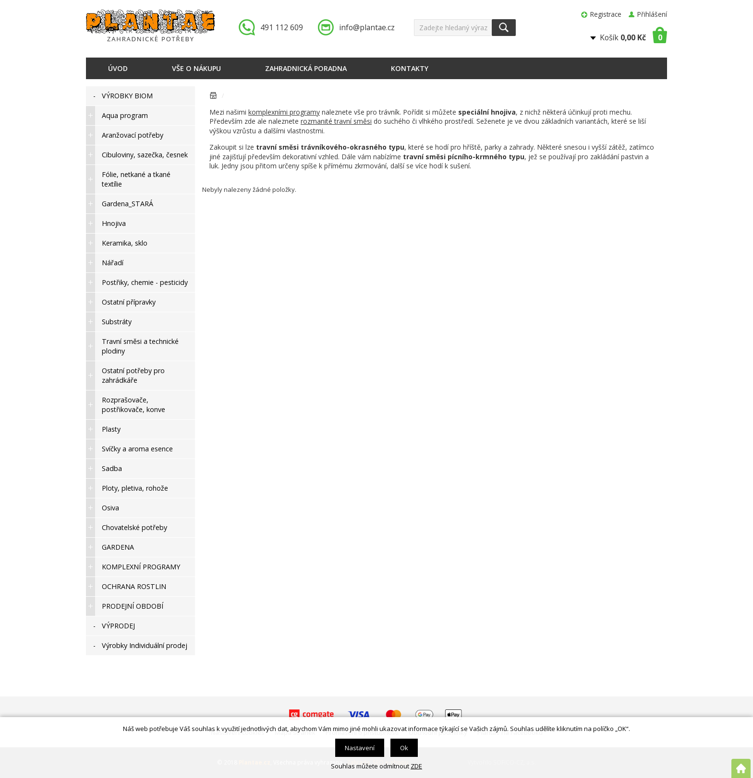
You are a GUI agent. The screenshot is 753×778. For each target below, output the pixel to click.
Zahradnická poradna (306, 68)
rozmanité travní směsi (336, 121)
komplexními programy (284, 112)
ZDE (416, 766)
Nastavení (360, 747)
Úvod (118, 68)
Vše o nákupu (196, 68)
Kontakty (409, 68)
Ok (404, 747)
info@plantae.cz (367, 27)
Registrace (605, 14)
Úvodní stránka (213, 97)
